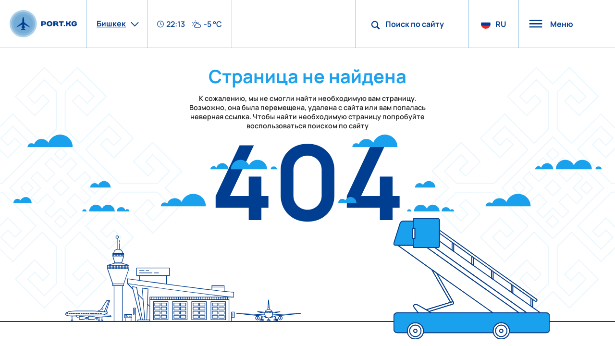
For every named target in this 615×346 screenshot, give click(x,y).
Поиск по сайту (414, 24)
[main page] (43, 23)
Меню (551, 24)
